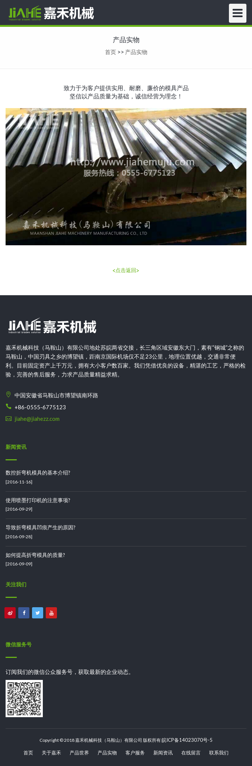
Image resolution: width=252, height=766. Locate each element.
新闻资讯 (163, 753)
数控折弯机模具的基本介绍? (38, 472)
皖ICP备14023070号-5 (187, 740)
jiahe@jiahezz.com (37, 418)
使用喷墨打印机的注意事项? (38, 500)
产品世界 (79, 753)
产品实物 (136, 51)
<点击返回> (125, 270)
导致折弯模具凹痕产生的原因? (41, 527)
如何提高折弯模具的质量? (35, 555)
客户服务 (135, 753)
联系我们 (219, 753)
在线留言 (191, 753)
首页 (110, 51)
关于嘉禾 (51, 753)
